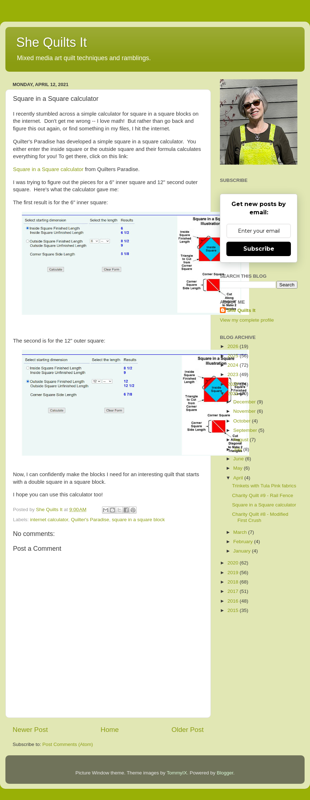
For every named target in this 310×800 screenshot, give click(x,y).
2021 (233, 393)
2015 (233, 610)
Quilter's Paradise (90, 519)
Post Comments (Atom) (68, 744)
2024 (233, 365)
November (245, 411)
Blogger (225, 773)
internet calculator (49, 519)
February (243, 541)
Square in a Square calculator (48, 169)
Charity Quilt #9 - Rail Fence (262, 495)
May (238, 468)
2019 (233, 572)
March (240, 532)
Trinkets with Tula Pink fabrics (264, 485)
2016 (233, 601)
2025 (233, 355)
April (238, 478)
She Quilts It (51, 42)
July (238, 449)
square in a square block (138, 519)
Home (110, 729)
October (242, 421)
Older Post (188, 729)
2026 (233, 346)
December (245, 402)
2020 (233, 563)
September (245, 430)
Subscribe (258, 248)
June (239, 458)
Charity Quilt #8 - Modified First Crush (260, 517)
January (242, 551)
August (241, 439)
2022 (233, 384)
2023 (233, 374)
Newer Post (30, 729)
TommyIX (177, 773)
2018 (233, 582)
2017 (233, 591)
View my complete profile (247, 320)
